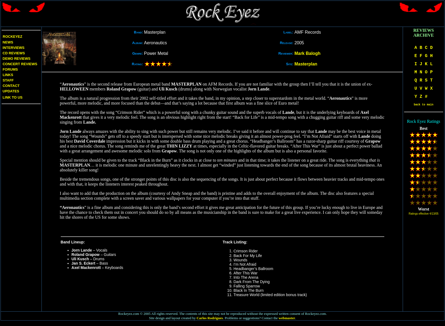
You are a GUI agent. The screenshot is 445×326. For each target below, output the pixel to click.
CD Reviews (13, 53)
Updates (10, 91)
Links (8, 75)
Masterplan (305, 64)
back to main (423, 104)
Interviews (13, 48)
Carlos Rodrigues (210, 318)
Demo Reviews (16, 59)
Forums (10, 69)
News (7, 42)
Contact (11, 86)
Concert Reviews (20, 64)
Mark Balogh (307, 53)
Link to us (12, 97)
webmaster (287, 318)
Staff (8, 80)
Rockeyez (12, 37)
